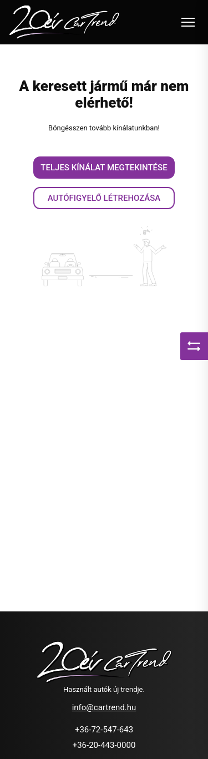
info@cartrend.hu (104, 707)
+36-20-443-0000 (104, 745)
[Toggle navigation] (188, 22)
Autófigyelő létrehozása (104, 198)
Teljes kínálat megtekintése (103, 168)
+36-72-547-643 (104, 730)
